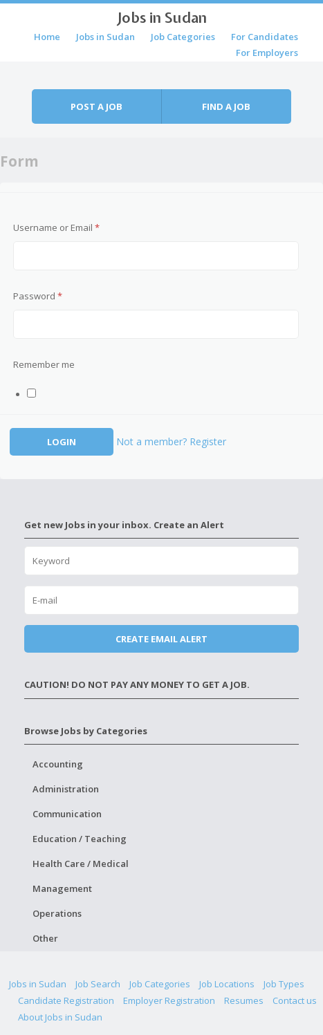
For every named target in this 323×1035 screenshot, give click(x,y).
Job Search (97, 984)
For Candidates (264, 36)
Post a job (96, 106)
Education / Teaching (80, 838)
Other (45, 938)
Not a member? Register (171, 441)
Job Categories (183, 36)
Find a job (226, 106)
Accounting (58, 764)
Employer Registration (169, 1000)
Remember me (44, 364)
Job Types (284, 984)
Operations (57, 913)
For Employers (267, 52)
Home (47, 36)
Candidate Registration (66, 1000)
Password (37, 296)
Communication (67, 814)
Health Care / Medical (81, 863)
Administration (66, 789)
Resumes (244, 1000)
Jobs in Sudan (162, 17)
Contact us (295, 1000)
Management (62, 888)
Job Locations (227, 984)
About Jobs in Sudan (60, 1017)
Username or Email (56, 227)
